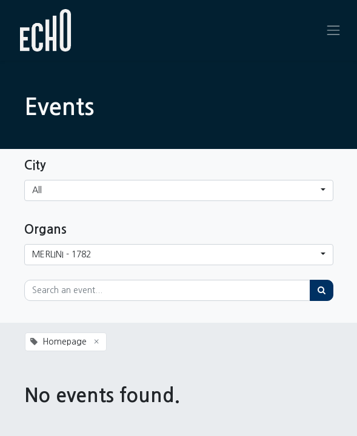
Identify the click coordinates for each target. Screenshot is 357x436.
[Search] (321, 290)
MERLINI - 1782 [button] (61, 254)
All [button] (37, 190)
